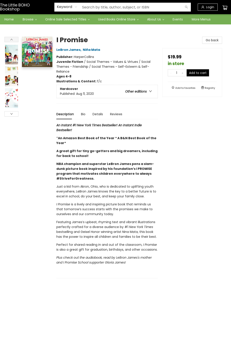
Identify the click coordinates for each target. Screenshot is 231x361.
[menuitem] (9, 19)
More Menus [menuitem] (201, 19)
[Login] (208, 7)
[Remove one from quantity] (171, 72)
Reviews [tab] (116, 114)
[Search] (186, 7)
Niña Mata (92, 50)
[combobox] (67, 7)
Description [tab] (65, 114)
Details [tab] (98, 114)
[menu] (115, 19)
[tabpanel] (107, 200)
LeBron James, (69, 50)
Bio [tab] (83, 114)
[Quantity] (177, 72)
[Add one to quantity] (182, 72)
